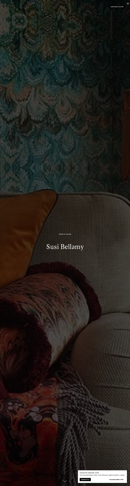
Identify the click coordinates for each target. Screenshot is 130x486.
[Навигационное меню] (128, 3)
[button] (117, 6)
